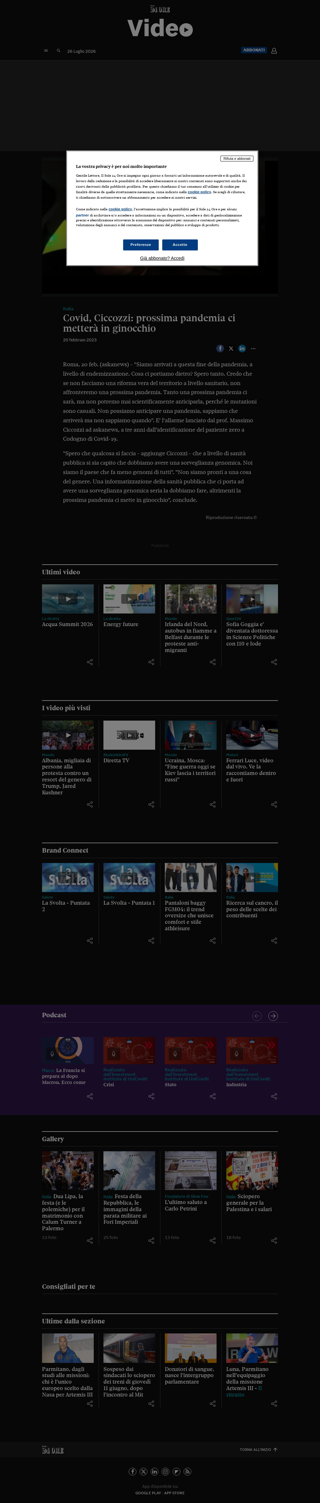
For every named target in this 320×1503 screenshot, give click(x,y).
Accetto (180, 245)
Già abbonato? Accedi (162, 258)
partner (82, 215)
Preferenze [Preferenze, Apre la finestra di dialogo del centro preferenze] (141, 245)
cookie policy (199, 192)
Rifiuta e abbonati (237, 158)
